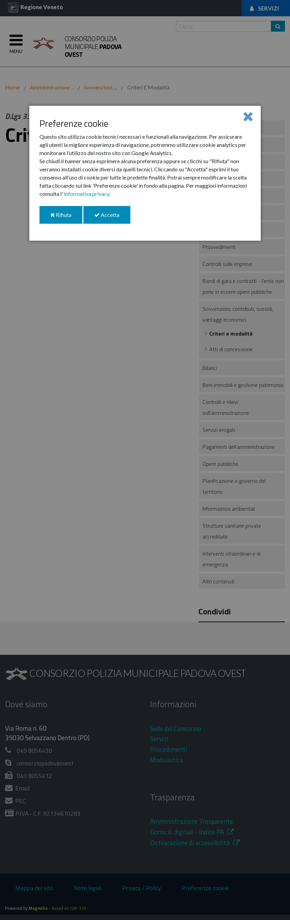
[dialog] (145, 173)
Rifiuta (66, 217)
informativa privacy (86, 193)
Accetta (112, 217)
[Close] (248, 116)
